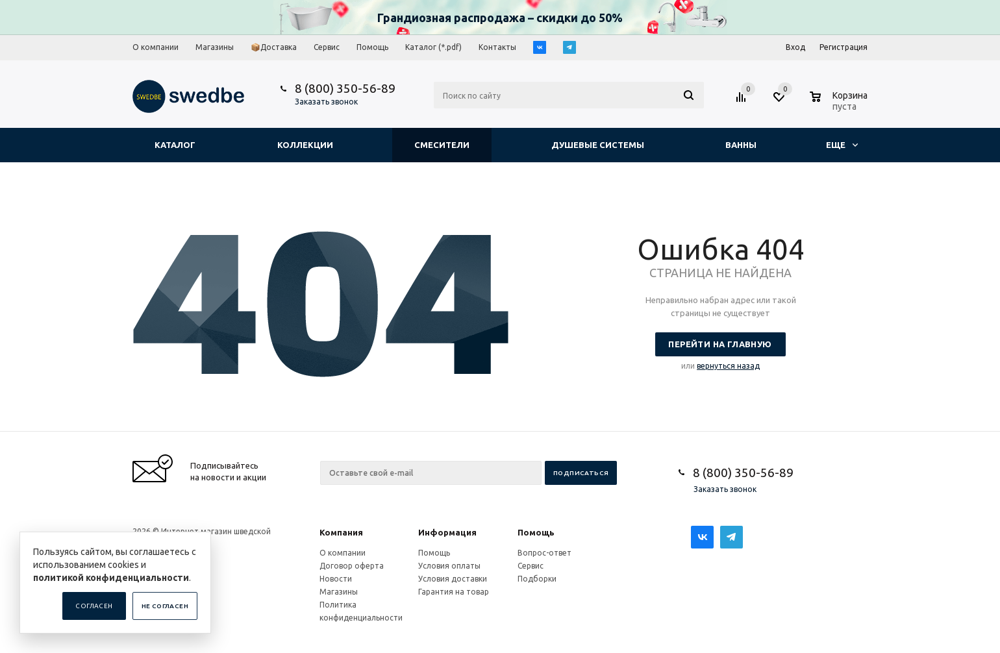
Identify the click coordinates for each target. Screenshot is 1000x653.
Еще (842, 144)
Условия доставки (452, 578)
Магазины (338, 591)
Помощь (536, 532)
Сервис (531, 565)
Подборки (537, 578)
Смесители (441, 144)
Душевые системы (597, 144)
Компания (341, 532)
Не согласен (165, 606)
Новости (335, 578)
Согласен (93, 606)
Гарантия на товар (453, 591)
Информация (447, 532)
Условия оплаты (449, 565)
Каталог (175, 144)
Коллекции (305, 144)
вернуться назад (728, 366)
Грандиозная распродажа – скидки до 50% (500, 17)
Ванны (740, 144)
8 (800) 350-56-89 (345, 88)
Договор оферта (351, 565)
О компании (342, 552)
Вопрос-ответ (544, 552)
